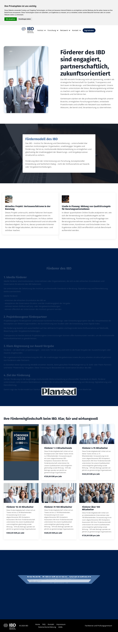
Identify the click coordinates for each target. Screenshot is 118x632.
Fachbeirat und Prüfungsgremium (98, 626)
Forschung (53, 30)
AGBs (60, 627)
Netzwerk (65, 30)
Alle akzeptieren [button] (10, 19)
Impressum (60, 624)
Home (37, 624)
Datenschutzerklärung (47, 627)
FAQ (43, 624)
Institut (41, 30)
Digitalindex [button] (89, 30)
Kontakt (76, 30)
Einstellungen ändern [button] (25, 19)
